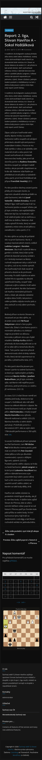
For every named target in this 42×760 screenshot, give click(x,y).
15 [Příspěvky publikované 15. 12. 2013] (37, 585)
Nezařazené (9, 30)
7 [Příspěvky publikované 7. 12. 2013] (31, 581)
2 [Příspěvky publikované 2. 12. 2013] (5, 581)
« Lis (18, 602)
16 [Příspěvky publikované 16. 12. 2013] (5, 589)
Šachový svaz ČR (8, 710)
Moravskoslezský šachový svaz (14, 715)
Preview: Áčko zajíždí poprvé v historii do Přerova (21, 541)
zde (9, 434)
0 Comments (26, 50)
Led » (23, 602)
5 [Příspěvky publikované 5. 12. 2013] (20, 581)
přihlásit (13, 561)
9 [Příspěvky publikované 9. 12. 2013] (5, 585)
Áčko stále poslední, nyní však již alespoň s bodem (20, 533)
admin (8, 50)
